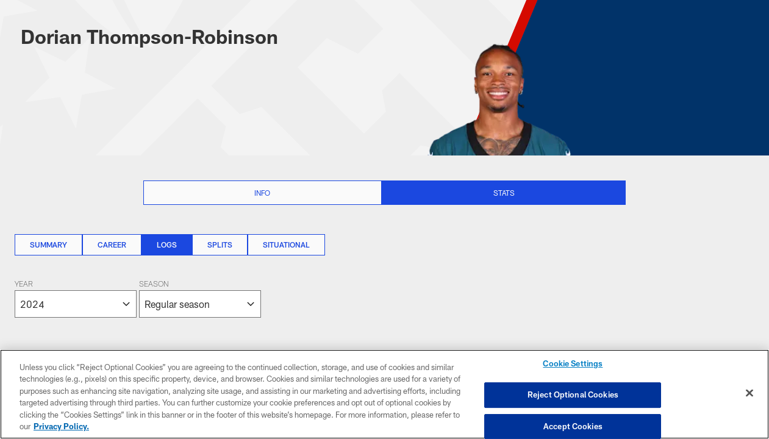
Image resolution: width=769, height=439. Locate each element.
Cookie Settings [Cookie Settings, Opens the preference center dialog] (573, 364)
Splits (219, 244)
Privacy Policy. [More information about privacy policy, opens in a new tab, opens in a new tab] (61, 426)
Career (112, 244)
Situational (286, 244)
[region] (384, 394)
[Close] (749, 393)
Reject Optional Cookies (573, 394)
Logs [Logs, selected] (167, 244)
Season (153, 284)
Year (24, 284)
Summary (48, 244)
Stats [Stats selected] (504, 192)
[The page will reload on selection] (138, 299)
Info (262, 192)
